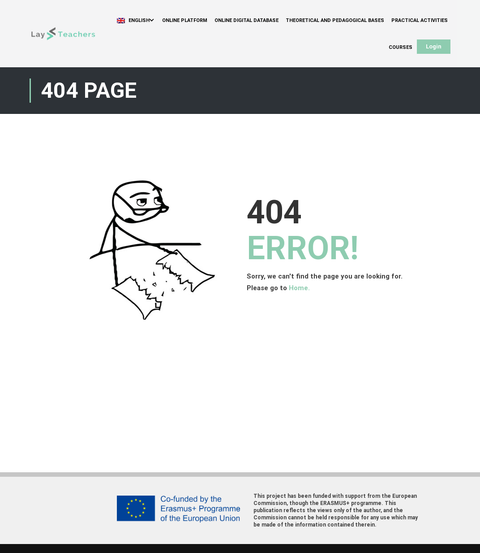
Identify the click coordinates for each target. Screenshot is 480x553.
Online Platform (184, 20)
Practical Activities (419, 20)
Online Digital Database (246, 20)
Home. (299, 288)
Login (433, 46)
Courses (400, 47)
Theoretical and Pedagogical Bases (335, 20)
